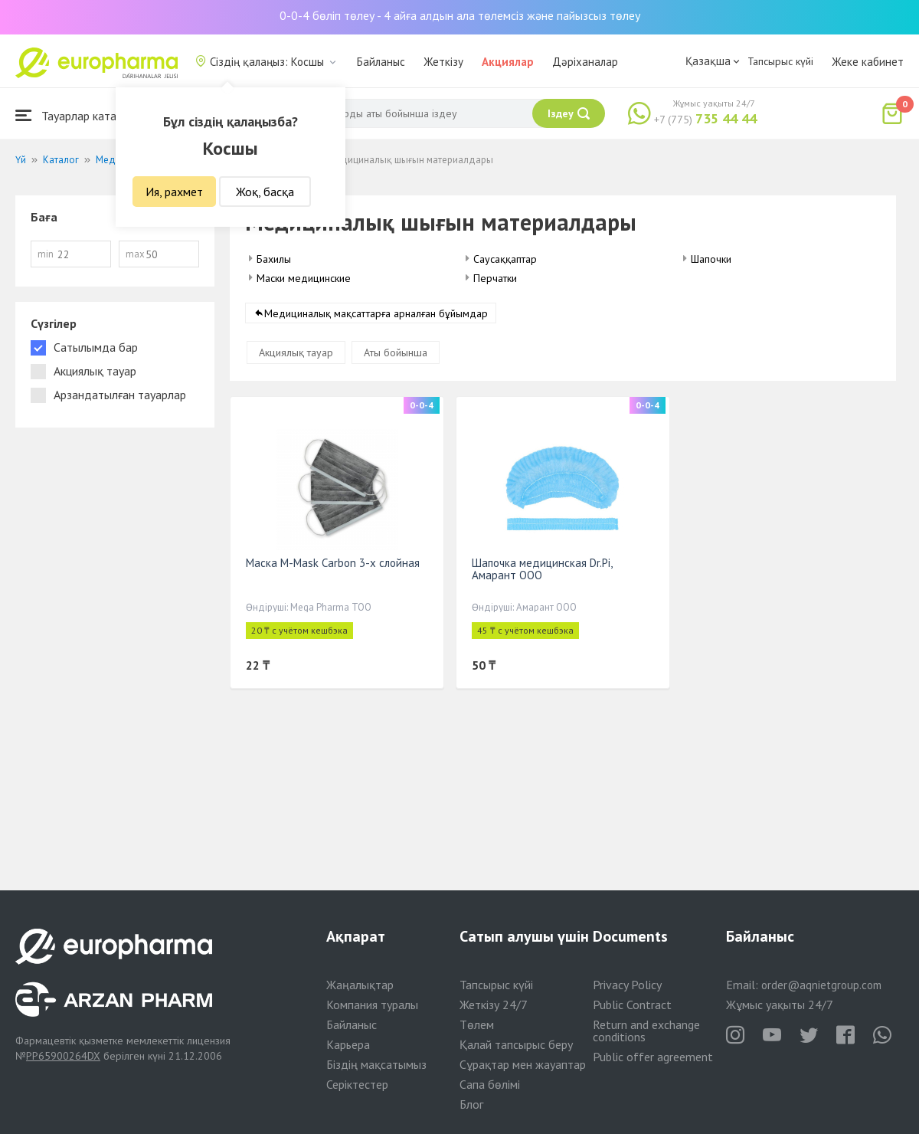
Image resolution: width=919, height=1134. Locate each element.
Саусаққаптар (505, 259)
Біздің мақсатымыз (376, 1064)
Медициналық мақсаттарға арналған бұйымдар (376, 313)
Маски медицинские (304, 278)
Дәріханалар (585, 61)
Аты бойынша (395, 352)
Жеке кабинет (868, 61)
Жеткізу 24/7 (494, 1004)
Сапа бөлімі (490, 1084)
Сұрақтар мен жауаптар (523, 1064)
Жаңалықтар (360, 984)
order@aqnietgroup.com (821, 985)
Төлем (477, 1024)
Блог (471, 1104)
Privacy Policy (627, 984)
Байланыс (381, 61)
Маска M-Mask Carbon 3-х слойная (333, 563)
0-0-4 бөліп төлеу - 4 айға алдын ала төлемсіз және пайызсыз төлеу (460, 15)
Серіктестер (357, 1084)
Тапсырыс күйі (780, 61)
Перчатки (495, 278)
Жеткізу (443, 61)
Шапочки (711, 259)
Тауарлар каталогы (78, 115)
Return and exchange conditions (646, 1030)
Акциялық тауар (296, 352)
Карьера (348, 1044)
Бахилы (274, 259)
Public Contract (632, 1004)
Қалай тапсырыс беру (516, 1044)
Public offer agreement (653, 1056)
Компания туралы (372, 1004)
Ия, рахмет (174, 191)
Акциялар (508, 61)
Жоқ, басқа (265, 191)
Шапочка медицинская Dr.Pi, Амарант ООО (542, 569)
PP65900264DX (63, 1056)
